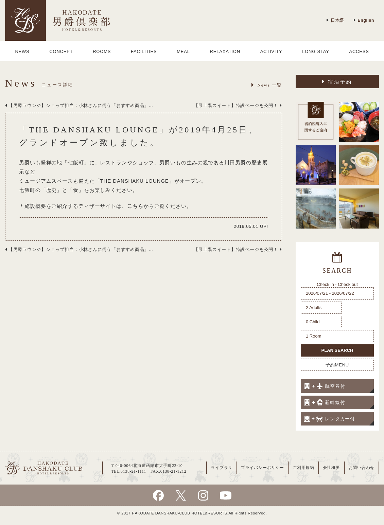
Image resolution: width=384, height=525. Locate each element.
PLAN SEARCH (337, 350)
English (363, 20)
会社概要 (331, 467)
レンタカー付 (329, 419)
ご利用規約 (303, 467)
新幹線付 (324, 402)
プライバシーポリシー (262, 467)
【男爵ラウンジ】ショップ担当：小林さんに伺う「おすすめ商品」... (79, 105)
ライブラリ (221, 467)
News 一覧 (266, 85)
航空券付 (324, 386)
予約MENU (337, 364)
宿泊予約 (337, 81)
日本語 (335, 20)
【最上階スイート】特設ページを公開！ (238, 105)
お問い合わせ (361, 467)
